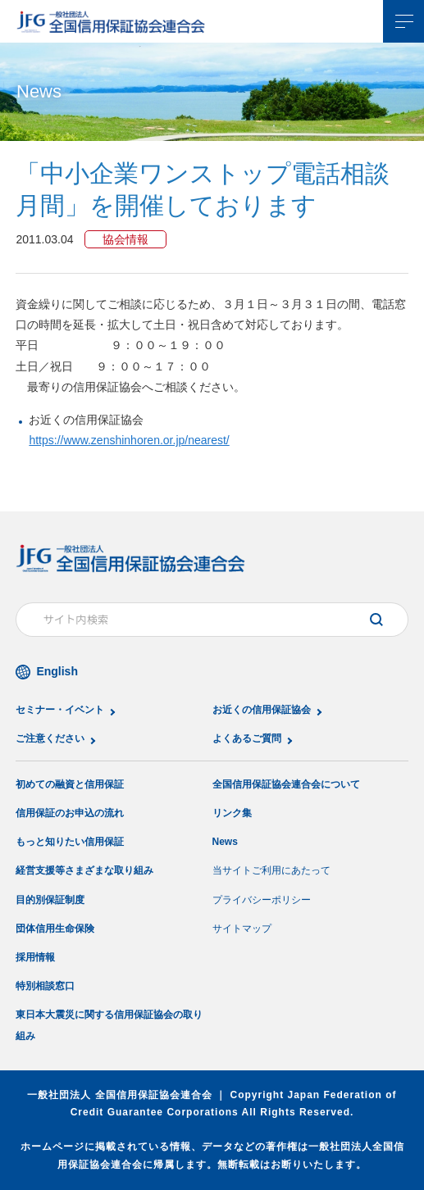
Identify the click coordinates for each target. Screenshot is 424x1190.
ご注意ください (50, 738)
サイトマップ (241, 928)
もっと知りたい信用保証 (70, 841)
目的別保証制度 (50, 900)
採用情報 (35, 957)
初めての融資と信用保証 (70, 784)
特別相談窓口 (45, 986)
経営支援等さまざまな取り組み (84, 870)
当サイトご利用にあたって (271, 870)
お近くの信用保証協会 (261, 709)
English (57, 671)
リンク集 (232, 813)
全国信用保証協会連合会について (286, 784)
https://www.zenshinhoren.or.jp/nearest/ (129, 440)
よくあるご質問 (246, 738)
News (225, 841)
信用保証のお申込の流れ (70, 813)
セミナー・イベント (60, 709)
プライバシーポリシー (261, 900)
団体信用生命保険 (55, 928)
